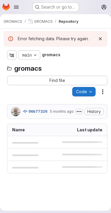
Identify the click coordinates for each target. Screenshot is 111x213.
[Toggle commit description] (79, 111)
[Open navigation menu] (16, 7)
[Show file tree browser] (12, 55)
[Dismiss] (100, 38)
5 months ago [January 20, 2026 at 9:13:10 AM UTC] (62, 111)
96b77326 (35, 111)
